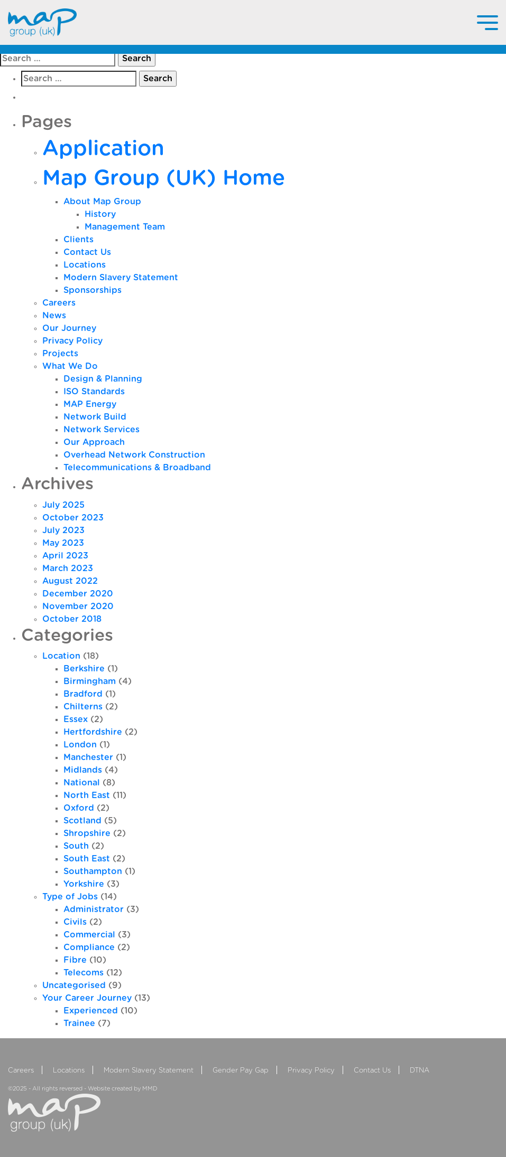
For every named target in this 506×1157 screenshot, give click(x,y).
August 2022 (70, 581)
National (81, 783)
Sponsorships (92, 290)
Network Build (94, 417)
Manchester (88, 757)
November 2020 (78, 606)
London (80, 745)
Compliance (89, 947)
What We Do (70, 366)
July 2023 (63, 530)
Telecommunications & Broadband (137, 467)
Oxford (78, 808)
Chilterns (83, 707)
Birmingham (89, 681)
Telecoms (83, 973)
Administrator (93, 909)
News (54, 315)
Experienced (90, 1011)
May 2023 (63, 543)
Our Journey (69, 328)
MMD (150, 1089)
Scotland (82, 821)
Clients (78, 239)
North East (86, 795)
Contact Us (87, 252)
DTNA (419, 1070)
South (76, 846)
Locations (84, 265)
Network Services (101, 429)
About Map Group (102, 201)
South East (86, 859)
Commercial (89, 935)
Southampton (92, 871)
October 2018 (72, 619)
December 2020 (77, 594)
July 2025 (63, 505)
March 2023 (67, 568)
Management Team (125, 227)
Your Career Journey (87, 998)
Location (61, 656)
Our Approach (94, 442)
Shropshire (87, 833)
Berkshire (84, 669)
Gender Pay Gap (241, 1070)
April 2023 (65, 556)
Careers (59, 303)
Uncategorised (74, 985)
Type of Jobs (70, 897)
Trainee (79, 1023)
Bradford (83, 694)
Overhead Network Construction (134, 455)
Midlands (82, 770)
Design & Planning (102, 379)
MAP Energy (89, 404)
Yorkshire (83, 884)
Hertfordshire (92, 732)
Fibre (75, 960)
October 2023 (73, 518)
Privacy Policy (72, 341)
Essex (75, 719)
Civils (75, 922)
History (100, 214)
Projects (60, 353)
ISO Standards (94, 391)
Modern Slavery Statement (120, 277)
